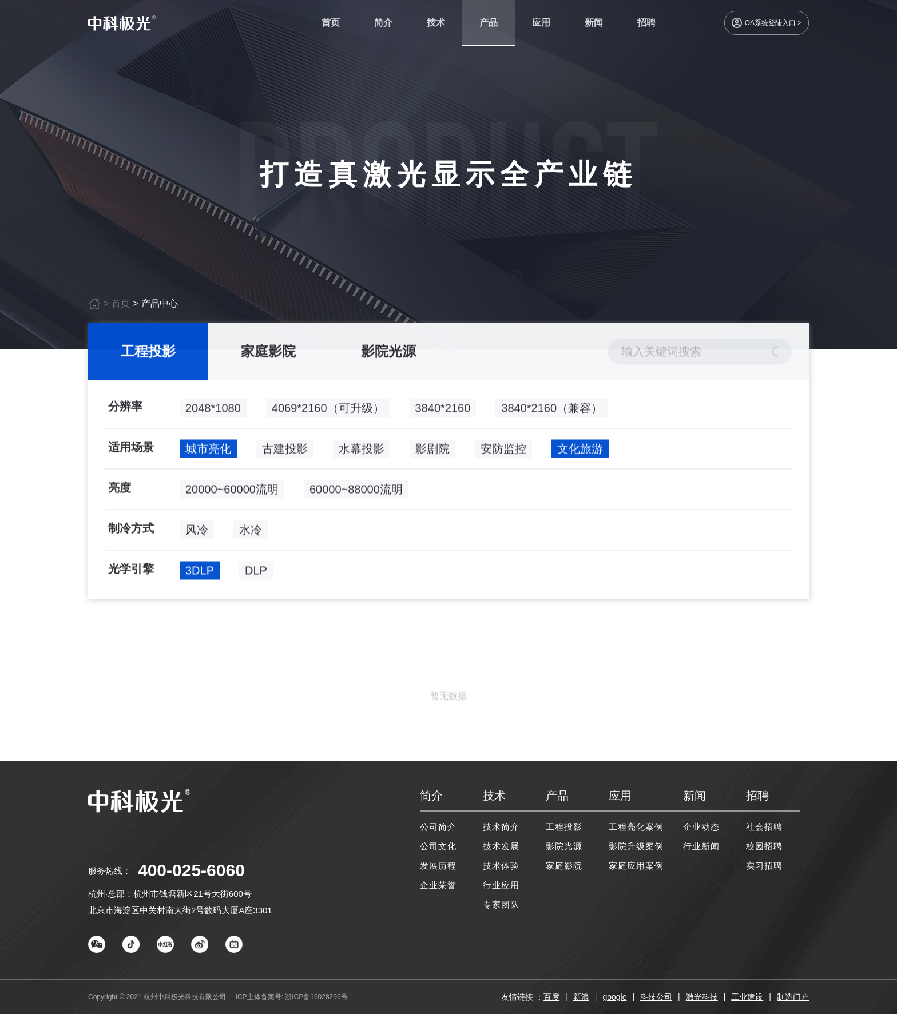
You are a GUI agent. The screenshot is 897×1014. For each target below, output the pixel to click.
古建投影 (285, 452)
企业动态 (701, 827)
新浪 (581, 996)
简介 (383, 22)
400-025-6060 (191, 870)
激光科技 (702, 996)
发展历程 (438, 865)
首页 (331, 22)
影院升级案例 (636, 846)
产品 (488, 22)
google (614, 996)
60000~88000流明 (356, 492)
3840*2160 (443, 411)
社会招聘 (764, 827)
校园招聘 (764, 846)
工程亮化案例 (636, 827)
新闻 (594, 22)
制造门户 (793, 996)
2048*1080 (213, 411)
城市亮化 (208, 452)
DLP (256, 573)
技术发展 (501, 846)
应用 (541, 22)
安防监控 (503, 452)
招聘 (646, 22)
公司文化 (438, 846)
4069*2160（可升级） (328, 411)
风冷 (196, 533)
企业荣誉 (438, 885)
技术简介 (501, 827)
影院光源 (388, 354)
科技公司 (656, 996)
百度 (551, 996)
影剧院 (432, 452)
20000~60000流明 (232, 492)
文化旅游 (580, 452)
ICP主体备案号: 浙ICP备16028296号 (292, 997)
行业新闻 (701, 846)
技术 (436, 22)
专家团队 (501, 904)
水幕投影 (361, 452)
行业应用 (501, 885)
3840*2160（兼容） (551, 411)
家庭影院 (268, 354)
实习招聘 (764, 865)
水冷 (250, 533)
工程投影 (148, 354)
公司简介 (438, 827)
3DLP (199, 573)
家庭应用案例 (636, 865)
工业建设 (747, 996)
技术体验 (501, 865)
